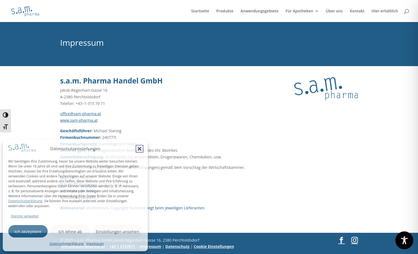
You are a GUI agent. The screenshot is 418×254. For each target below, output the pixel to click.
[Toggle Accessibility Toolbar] (404, 240)
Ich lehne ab (70, 231)
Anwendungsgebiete (259, 11)
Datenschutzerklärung (25, 201)
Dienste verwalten (25, 216)
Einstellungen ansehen (117, 231)
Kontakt (357, 11)
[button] (139, 149)
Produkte (224, 11)
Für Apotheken (299, 11)
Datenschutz (177, 246)
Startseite (200, 11)
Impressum (95, 243)
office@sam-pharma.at (80, 113)
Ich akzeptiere (28, 231)
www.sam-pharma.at (79, 120)
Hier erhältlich (385, 11)
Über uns (334, 11)
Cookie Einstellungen (214, 246)
